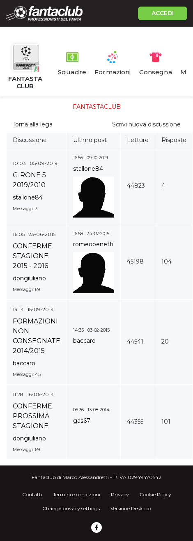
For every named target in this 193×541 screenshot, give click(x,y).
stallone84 (28, 197)
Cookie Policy (155, 494)
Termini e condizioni (76, 494)
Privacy (120, 494)
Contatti (32, 494)
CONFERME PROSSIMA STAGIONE (32, 416)
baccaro (24, 363)
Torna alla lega (32, 124)
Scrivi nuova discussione (146, 124)
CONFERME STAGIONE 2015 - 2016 (32, 256)
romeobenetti (93, 244)
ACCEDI (163, 13)
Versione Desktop (130, 508)
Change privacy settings (71, 508)
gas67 (81, 420)
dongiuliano (29, 278)
